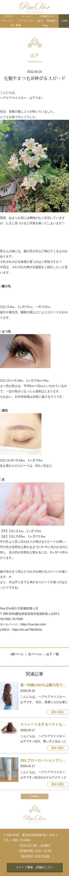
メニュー (27, 16)
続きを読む (58, 712)
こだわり (9, 16)
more (34, 796)
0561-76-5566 (21, 840)
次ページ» (35, 654)
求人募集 (16, 25)
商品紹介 (52, 21)
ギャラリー (8, 21)
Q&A (40, 21)
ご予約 (63, 21)
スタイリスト (25, 21)
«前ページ (17, 654)
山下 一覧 (52, 654)
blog (45, 25)
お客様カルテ (47, 16)
